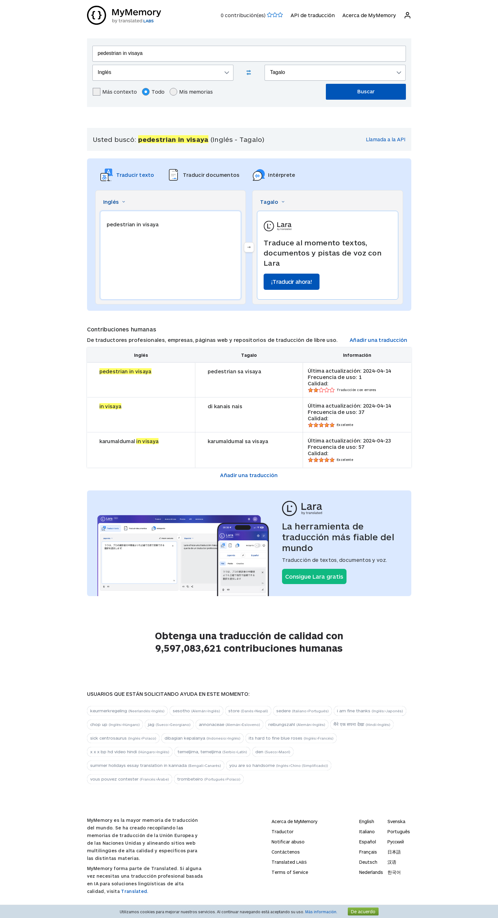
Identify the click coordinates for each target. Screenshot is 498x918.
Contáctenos (286, 852)
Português (398, 831)
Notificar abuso (288, 841)
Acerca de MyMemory (369, 15)
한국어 (394, 872)
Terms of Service (290, 872)
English (366, 821)
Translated (289, 862)
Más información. (321, 911)
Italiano (367, 831)
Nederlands (371, 872)
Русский (395, 841)
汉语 (391, 862)
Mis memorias (191, 92)
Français (368, 852)
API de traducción (313, 15)
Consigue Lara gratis (314, 576)
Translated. (134, 891)
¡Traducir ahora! (291, 281)
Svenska (396, 821)
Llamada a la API (386, 139)
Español (367, 841)
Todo (153, 92)
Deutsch (368, 862)
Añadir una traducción (378, 340)
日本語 (394, 852)
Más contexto (115, 92)
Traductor (282, 831)
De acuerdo (363, 911)
